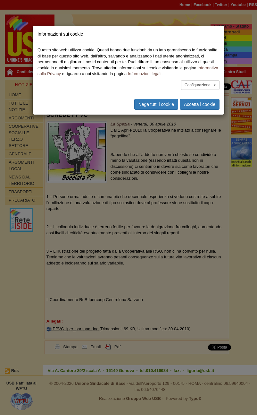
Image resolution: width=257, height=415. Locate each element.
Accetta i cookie (199, 104)
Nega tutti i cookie (156, 104)
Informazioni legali (145, 73)
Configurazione (198, 85)
